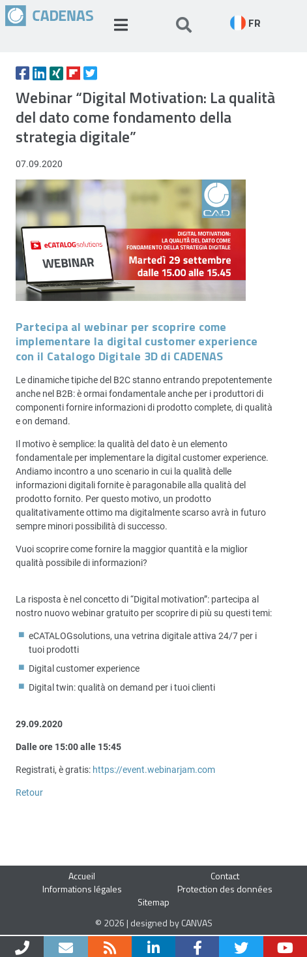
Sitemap (153, 902)
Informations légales (82, 889)
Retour (29, 792)
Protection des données (224, 889)
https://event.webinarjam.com (154, 769)
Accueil (81, 876)
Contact (225, 876)
